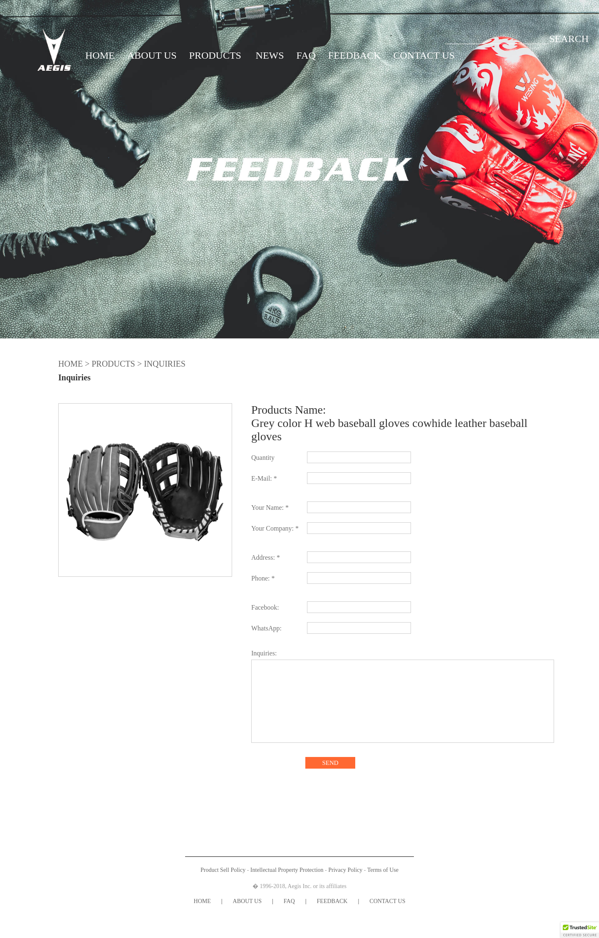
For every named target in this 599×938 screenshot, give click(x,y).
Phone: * (263, 578)
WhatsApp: (266, 628)
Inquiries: (264, 653)
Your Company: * (275, 528)
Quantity (263, 457)
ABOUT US (152, 55)
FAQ (306, 55)
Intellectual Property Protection (287, 870)
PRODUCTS (215, 55)
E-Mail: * (264, 478)
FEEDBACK (354, 55)
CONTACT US (424, 55)
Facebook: (265, 607)
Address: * (265, 557)
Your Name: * (270, 507)
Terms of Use (383, 870)
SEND (330, 762)
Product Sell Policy (222, 870)
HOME (100, 55)
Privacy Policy (345, 870)
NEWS (270, 55)
